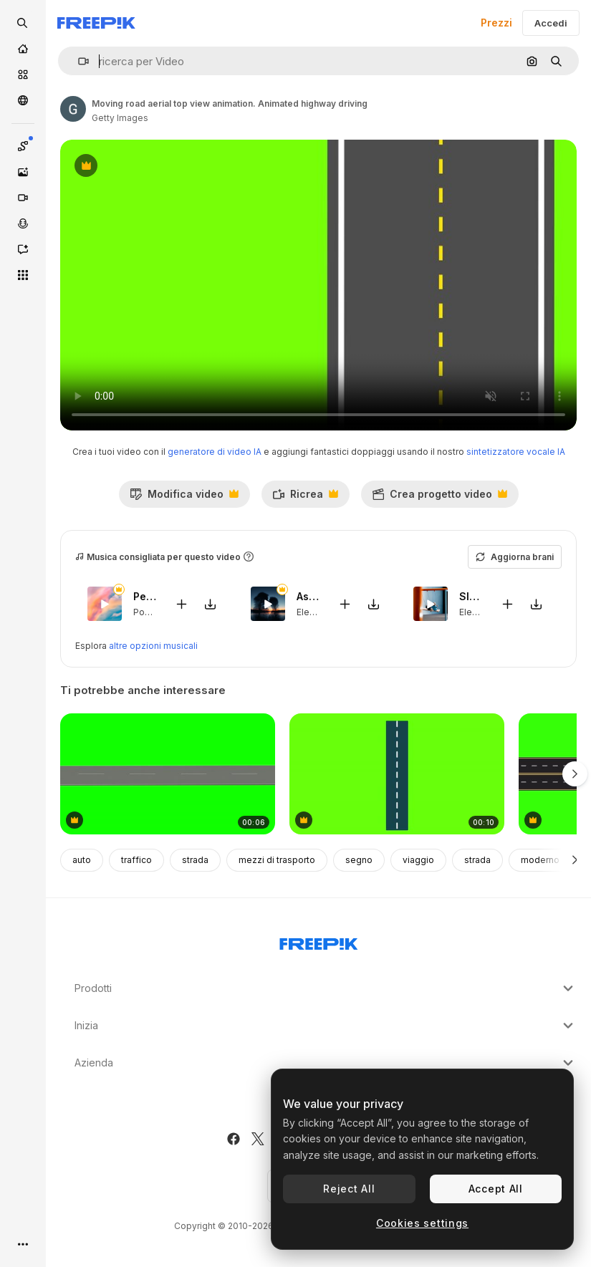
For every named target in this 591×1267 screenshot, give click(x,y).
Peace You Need (145, 596)
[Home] (22, 48)
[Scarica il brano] (211, 603)
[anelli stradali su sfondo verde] (167, 773)
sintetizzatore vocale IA (515, 451)
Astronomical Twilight (309, 596)
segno (359, 859)
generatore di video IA (214, 451)
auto (81, 859)
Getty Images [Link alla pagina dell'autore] (120, 117)
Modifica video (184, 498)
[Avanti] (574, 860)
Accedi (550, 23)
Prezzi (496, 22)
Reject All (349, 1188)
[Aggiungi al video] (182, 603)
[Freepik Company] (319, 941)
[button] (77, 61)
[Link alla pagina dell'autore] (73, 109)
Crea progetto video (439, 498)
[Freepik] (96, 23)
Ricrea (305, 498)
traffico (136, 859)
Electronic (317, 612)
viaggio (418, 859)
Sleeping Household (471, 596)
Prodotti (326, 988)
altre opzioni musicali (153, 645)
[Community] (22, 100)
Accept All (496, 1188)
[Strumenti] (22, 275)
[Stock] (22, 74)
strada (195, 859)
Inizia (326, 1025)
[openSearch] (22, 22)
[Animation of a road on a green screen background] (396, 773)
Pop (141, 612)
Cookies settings (422, 1223)
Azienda (326, 1062)
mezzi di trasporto (277, 859)
